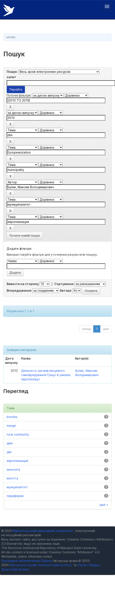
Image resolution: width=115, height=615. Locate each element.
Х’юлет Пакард (88, 565)
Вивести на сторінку (23, 284)
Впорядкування (19, 290)
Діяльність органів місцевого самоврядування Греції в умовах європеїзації (46, 375)
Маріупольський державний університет (43, 531)
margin (11, 425)
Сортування (64, 284)
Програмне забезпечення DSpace (26, 561)
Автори (65, 290)
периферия (15, 496)
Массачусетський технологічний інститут (41, 565)
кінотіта (12, 478)
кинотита (13, 469)
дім (9, 452)
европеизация (17, 461)
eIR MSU (11, 37)
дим (9, 443)
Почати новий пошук (24, 235)
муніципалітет (17, 487)
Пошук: (12, 71)
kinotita (12, 417)
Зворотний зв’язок (15, 569)
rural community (18, 434)
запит (11, 77)
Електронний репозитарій (9, 10)
